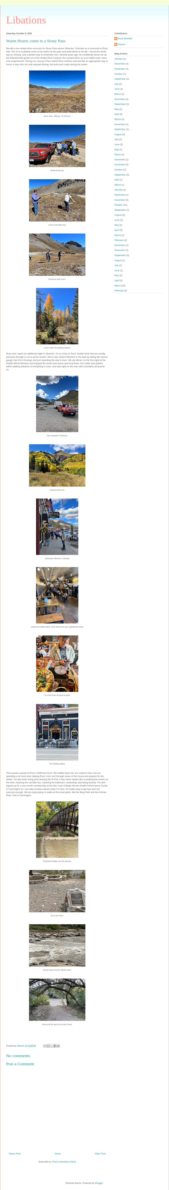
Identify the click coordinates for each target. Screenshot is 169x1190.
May (116, 109)
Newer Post (15, 1153)
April (116, 114)
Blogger (99, 1183)
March (117, 94)
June (116, 89)
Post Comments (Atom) (64, 1161)
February (119, 240)
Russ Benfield (125, 38)
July (116, 84)
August (117, 134)
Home (58, 1153)
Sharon (121, 44)
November (119, 68)
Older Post (100, 1153)
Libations (26, 20)
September (120, 79)
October (118, 74)
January (118, 58)
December (119, 63)
